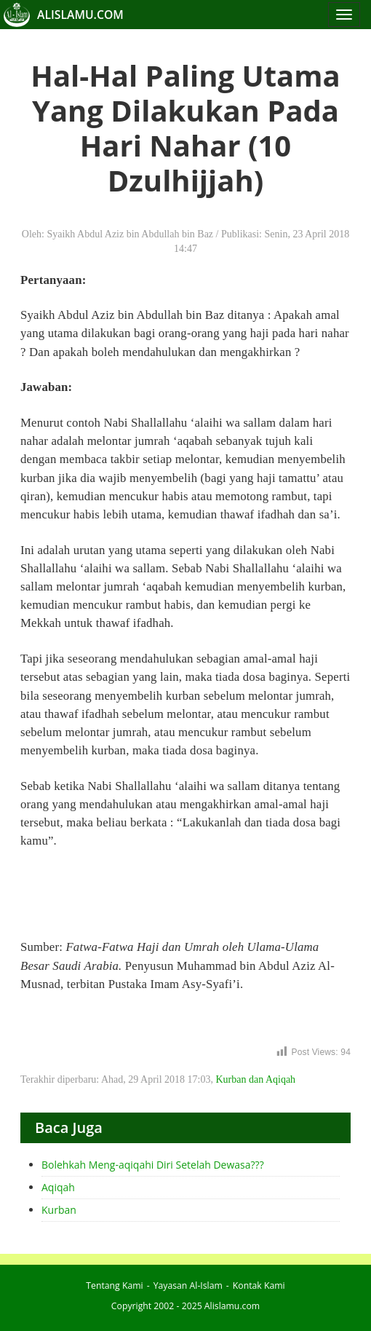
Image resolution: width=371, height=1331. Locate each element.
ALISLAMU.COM (80, 15)
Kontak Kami (259, 1285)
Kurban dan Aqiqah (255, 1079)
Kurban (58, 1210)
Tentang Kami (114, 1285)
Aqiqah (58, 1187)
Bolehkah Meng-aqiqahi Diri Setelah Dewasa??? (152, 1165)
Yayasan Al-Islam (188, 1285)
